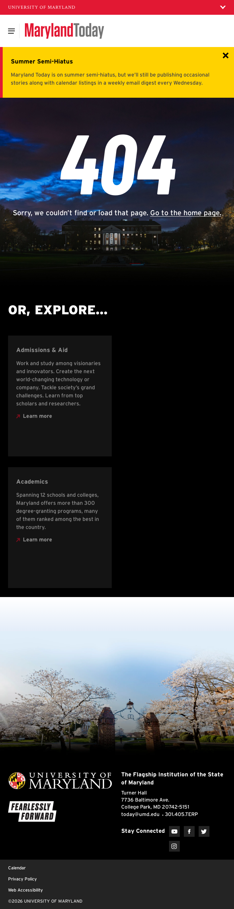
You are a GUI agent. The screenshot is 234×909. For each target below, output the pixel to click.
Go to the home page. (185, 212)
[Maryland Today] (64, 31)
